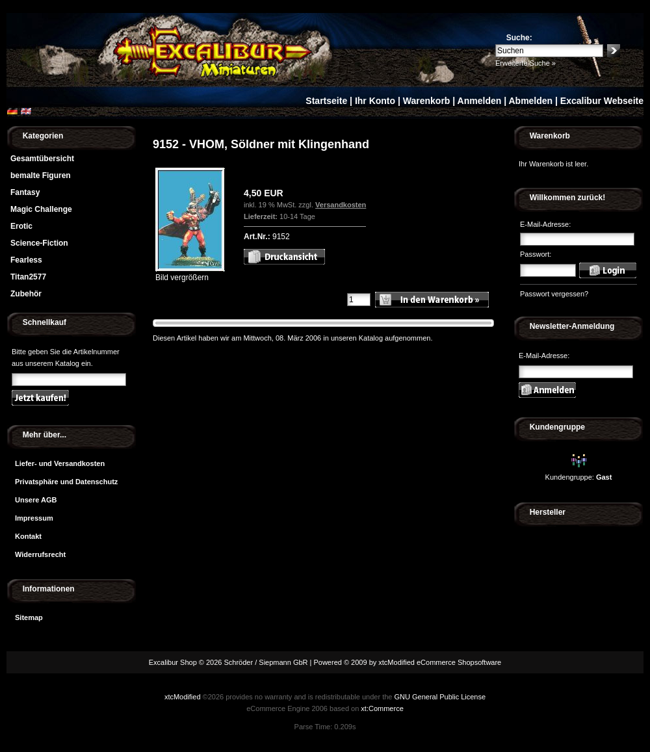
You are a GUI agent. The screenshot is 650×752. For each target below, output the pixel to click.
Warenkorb (426, 101)
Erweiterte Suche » (525, 63)
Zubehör (26, 293)
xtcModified (182, 697)
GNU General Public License (440, 697)
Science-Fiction (39, 243)
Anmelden (480, 101)
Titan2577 (28, 276)
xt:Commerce (382, 708)
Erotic (21, 226)
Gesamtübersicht (42, 158)
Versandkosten (340, 205)
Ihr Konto (375, 101)
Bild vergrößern (190, 273)
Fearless (26, 260)
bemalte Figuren (40, 175)
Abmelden (530, 101)
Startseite (326, 101)
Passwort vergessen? (554, 294)
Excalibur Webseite (602, 101)
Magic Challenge (41, 209)
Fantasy (25, 192)
